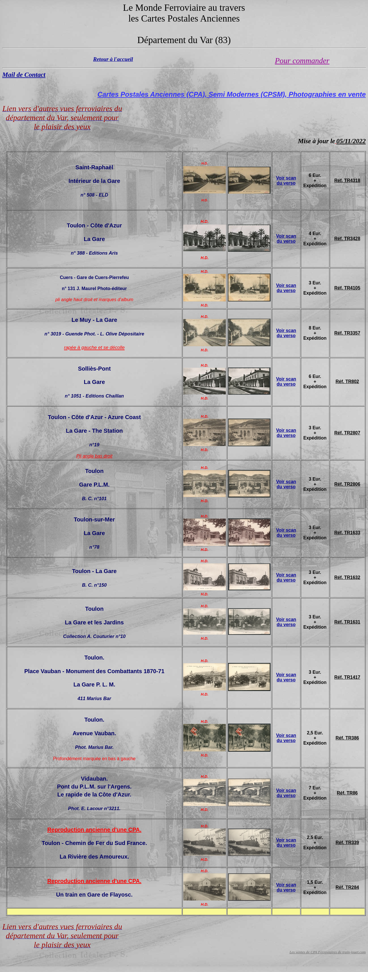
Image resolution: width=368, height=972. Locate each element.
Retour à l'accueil (113, 59)
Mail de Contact (23, 74)
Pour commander (302, 60)
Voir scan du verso (286, 180)
